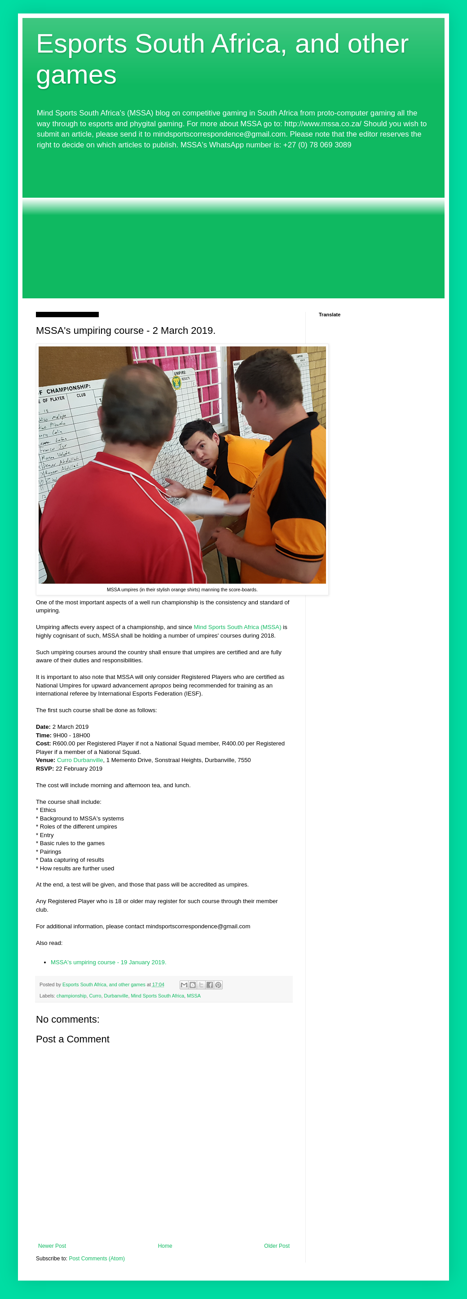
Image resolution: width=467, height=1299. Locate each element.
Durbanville (116, 995)
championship (72, 995)
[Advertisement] (233, 224)
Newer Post (52, 1246)
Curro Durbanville (80, 760)
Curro (95, 995)
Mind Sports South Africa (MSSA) (238, 627)
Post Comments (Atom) (97, 1258)
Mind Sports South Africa (157, 995)
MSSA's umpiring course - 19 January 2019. (109, 962)
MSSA (194, 995)
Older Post (277, 1246)
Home (165, 1246)
